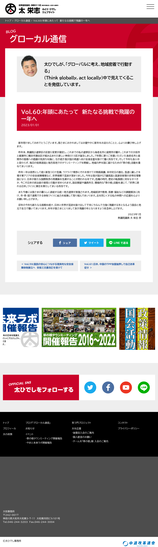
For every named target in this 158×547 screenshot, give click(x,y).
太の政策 (7, 419)
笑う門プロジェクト (81, 407)
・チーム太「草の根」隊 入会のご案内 (90, 426)
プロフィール (9, 413)
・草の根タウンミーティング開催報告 (43, 423)
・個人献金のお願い (82, 421)
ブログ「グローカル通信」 (37, 407)
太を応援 (76, 413)
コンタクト (123, 407)
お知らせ (30, 413)
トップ (6, 407)
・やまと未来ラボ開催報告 (38, 427)
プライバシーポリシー (128, 413)
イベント (29, 419)
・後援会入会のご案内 (83, 417)
